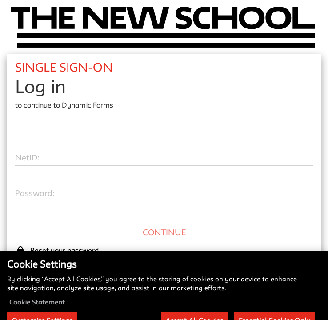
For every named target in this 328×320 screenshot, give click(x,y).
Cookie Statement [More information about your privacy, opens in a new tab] (37, 308)
